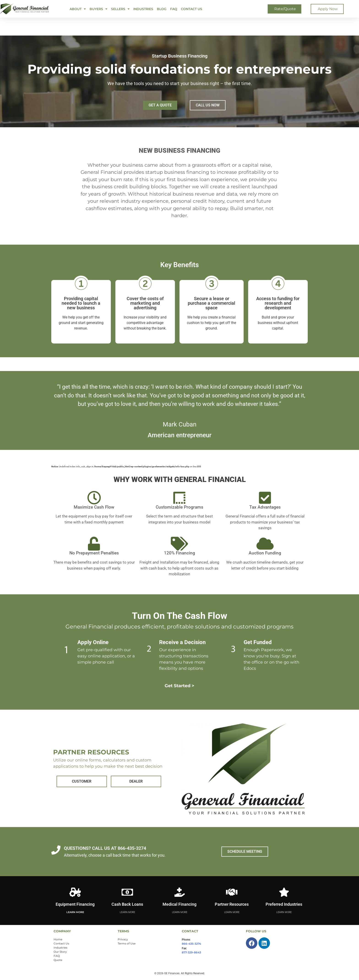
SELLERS (120, 9)
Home (58, 939)
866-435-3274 (191, 943)
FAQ (173, 9)
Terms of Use (127, 943)
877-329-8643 (191, 952)
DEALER (136, 781)
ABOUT (78, 9)
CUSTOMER (81, 781)
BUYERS (98, 9)
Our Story (60, 951)
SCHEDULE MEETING (244, 851)
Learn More (75, 912)
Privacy (123, 939)
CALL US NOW (208, 105)
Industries (143, 9)
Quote (58, 960)
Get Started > (179, 685)
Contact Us (191, 9)
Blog (161, 9)
